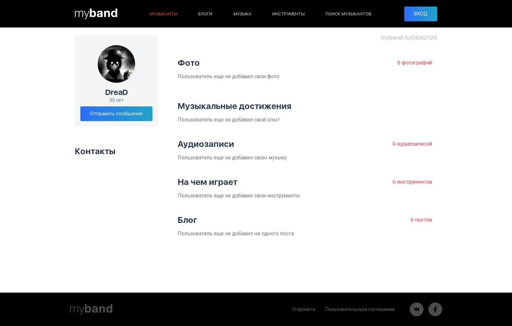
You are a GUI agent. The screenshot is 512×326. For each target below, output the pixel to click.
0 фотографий (414, 63)
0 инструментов (412, 182)
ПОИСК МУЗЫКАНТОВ (349, 13)
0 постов (421, 220)
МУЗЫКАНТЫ (163, 13)
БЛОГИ (205, 13)
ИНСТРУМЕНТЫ (288, 13)
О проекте (303, 309)
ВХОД (420, 14)
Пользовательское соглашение (360, 309)
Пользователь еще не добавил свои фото (229, 76)
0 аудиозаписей (412, 144)
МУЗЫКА (242, 13)
